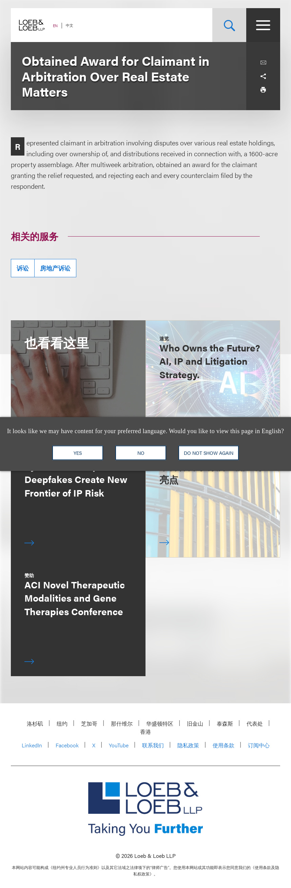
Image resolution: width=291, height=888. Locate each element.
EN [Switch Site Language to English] (55, 25)
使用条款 (223, 745)
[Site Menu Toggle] (263, 25)
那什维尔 (122, 723)
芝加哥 (89, 723)
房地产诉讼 (55, 268)
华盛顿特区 (159, 723)
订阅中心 (259, 745)
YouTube (119, 745)
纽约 (62, 723)
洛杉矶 (35, 723)
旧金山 (195, 723)
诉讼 (23, 268)
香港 (145, 731)
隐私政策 (188, 745)
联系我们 (153, 745)
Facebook (67, 745)
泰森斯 (225, 723)
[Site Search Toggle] (229, 25)
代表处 (255, 723)
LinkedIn (32, 745)
